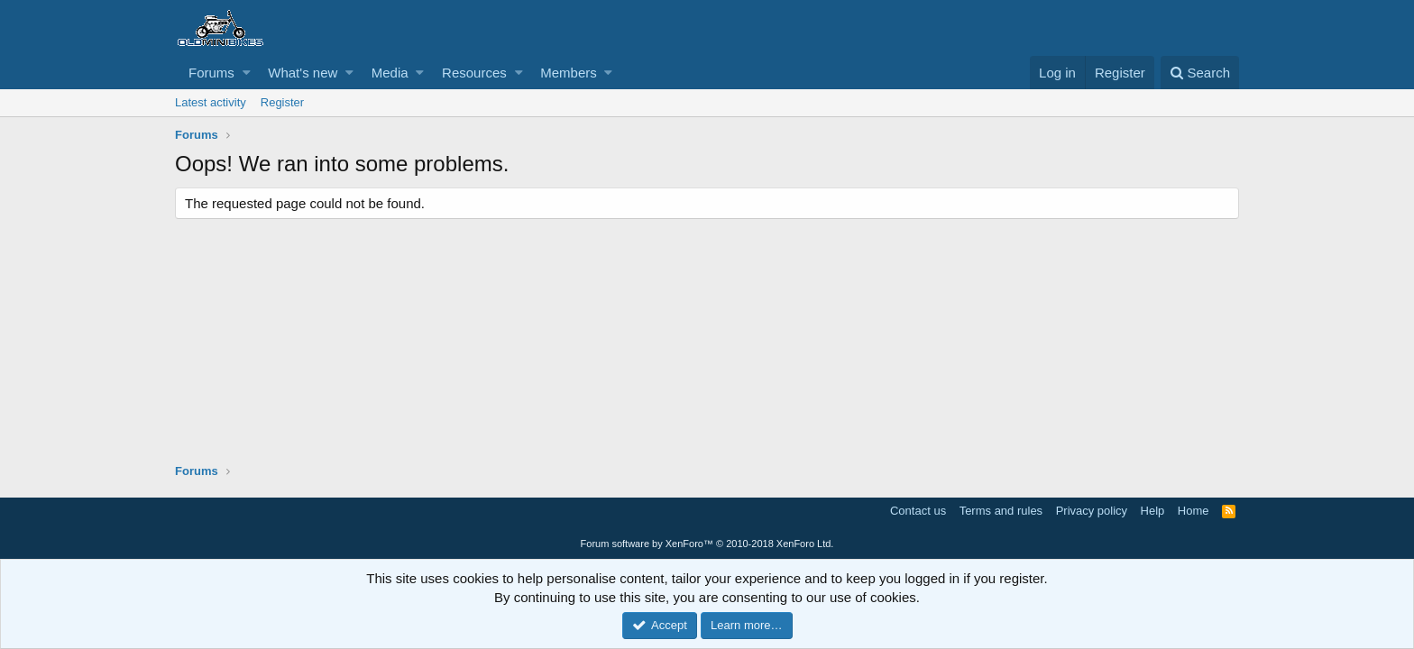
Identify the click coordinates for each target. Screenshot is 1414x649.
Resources (474, 72)
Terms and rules (1001, 510)
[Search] (1200, 72)
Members (568, 72)
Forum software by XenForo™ (707, 543)
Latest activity (210, 102)
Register (282, 102)
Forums (211, 72)
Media (390, 72)
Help (1153, 510)
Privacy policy (1091, 510)
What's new (302, 72)
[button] (246, 72)
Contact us (918, 510)
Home (1193, 510)
